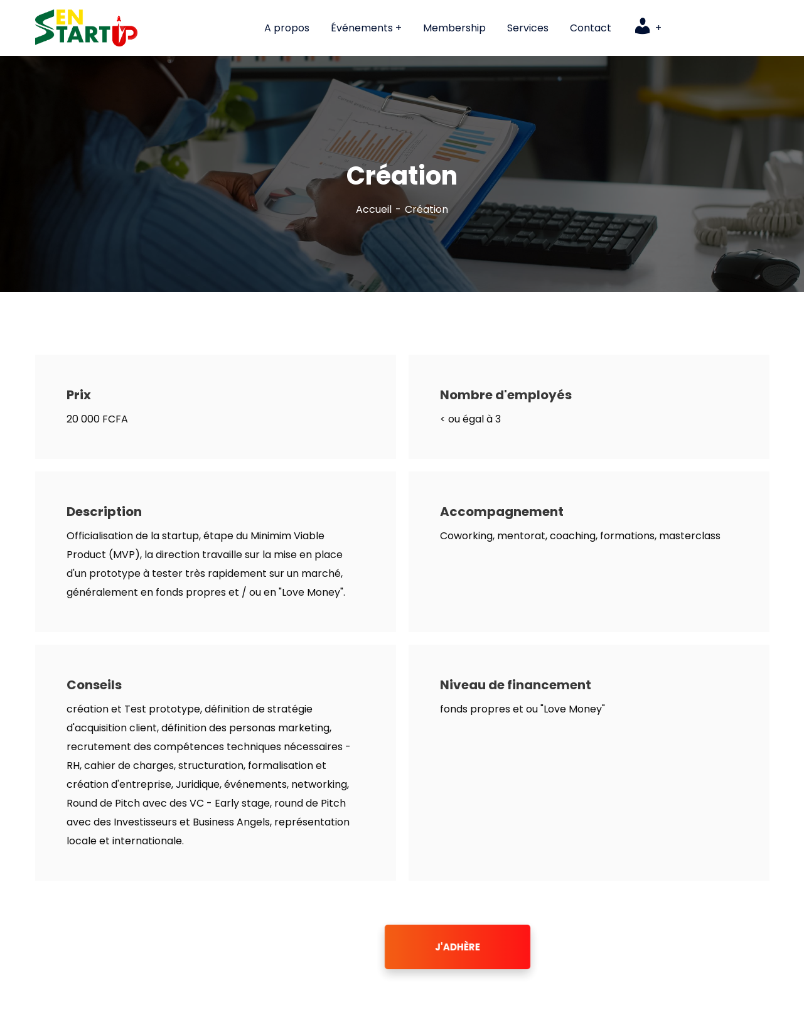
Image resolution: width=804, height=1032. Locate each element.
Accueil (374, 209)
